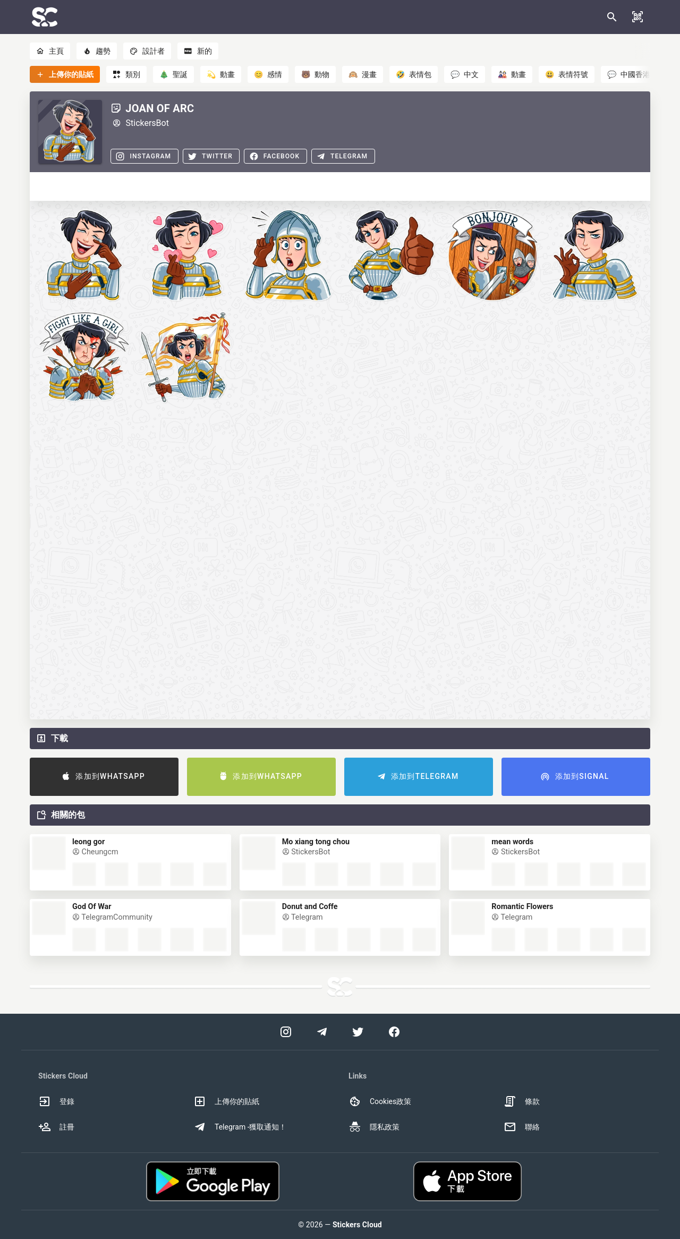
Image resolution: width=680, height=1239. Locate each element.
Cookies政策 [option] (379, 1101)
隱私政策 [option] (374, 1127)
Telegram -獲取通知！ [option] (240, 1127)
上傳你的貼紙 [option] (226, 1101)
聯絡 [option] (522, 1127)
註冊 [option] (56, 1127)
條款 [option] (522, 1101)
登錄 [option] (56, 1101)
